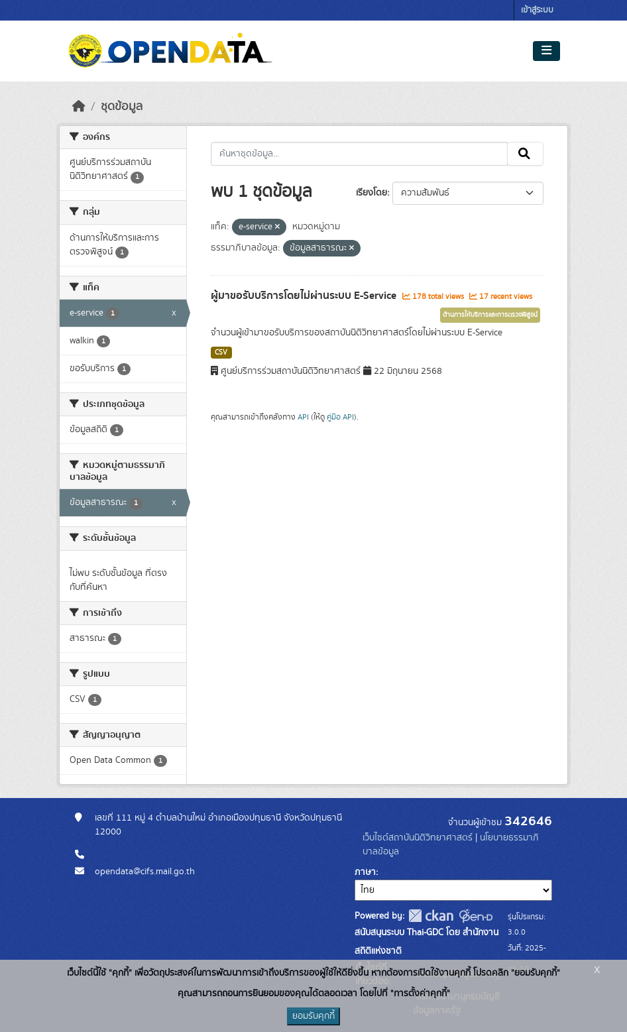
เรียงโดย (371, 193)
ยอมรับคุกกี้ (313, 1016)
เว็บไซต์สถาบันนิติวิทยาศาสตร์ (418, 837)
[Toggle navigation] (546, 51)
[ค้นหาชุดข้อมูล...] (359, 154)
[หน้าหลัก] (79, 106)
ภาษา (365, 872)
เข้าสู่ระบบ (537, 10)
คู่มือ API (340, 417)
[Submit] (525, 154)
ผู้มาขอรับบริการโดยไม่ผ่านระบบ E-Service (305, 295)
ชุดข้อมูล (121, 106)
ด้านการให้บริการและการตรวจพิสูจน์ (490, 314)
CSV (221, 352)
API (303, 417)
